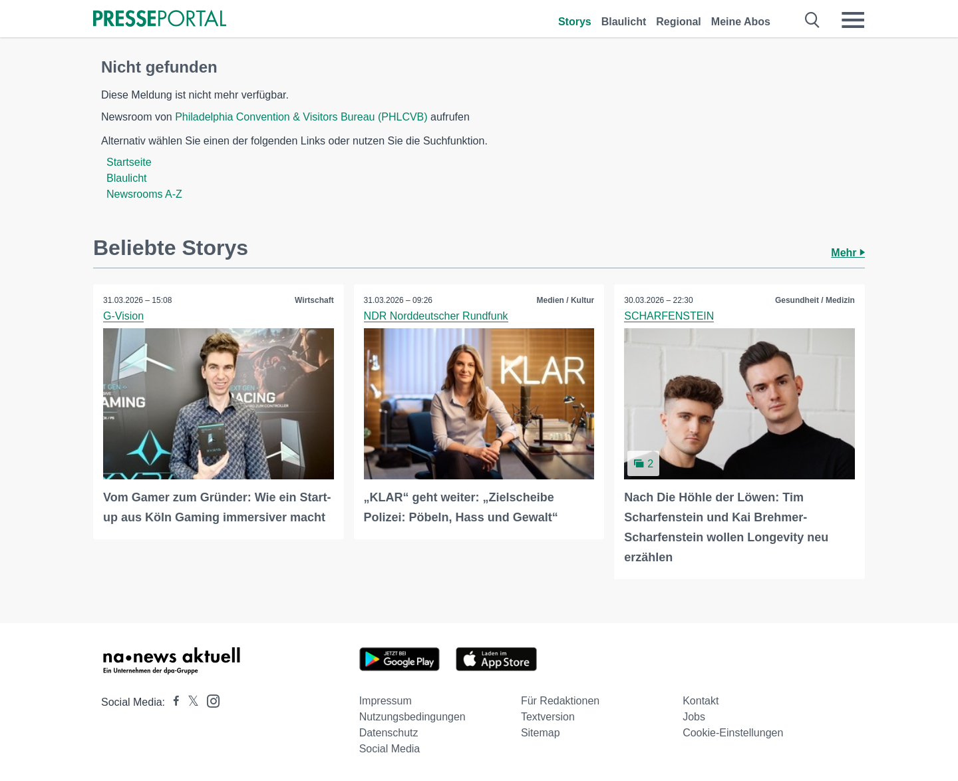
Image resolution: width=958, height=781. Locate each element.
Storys (574, 21)
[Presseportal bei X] (189, 702)
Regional (678, 21)
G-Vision (123, 316)
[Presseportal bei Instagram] (209, 700)
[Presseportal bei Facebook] (172, 702)
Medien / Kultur (566, 300)
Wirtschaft (314, 300)
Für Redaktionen (560, 700)
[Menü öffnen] (853, 20)
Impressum (385, 700)
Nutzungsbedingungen (412, 716)
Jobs (694, 716)
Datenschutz (388, 732)
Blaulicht (624, 21)
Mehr (848, 252)
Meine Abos (740, 21)
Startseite (129, 162)
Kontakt (700, 700)
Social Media (389, 748)
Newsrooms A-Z (144, 194)
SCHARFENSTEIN (669, 316)
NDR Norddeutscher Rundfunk (436, 316)
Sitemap (540, 732)
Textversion (548, 716)
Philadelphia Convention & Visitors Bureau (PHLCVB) (301, 117)
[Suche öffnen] (812, 20)
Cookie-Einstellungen (733, 732)
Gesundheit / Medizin (815, 300)
